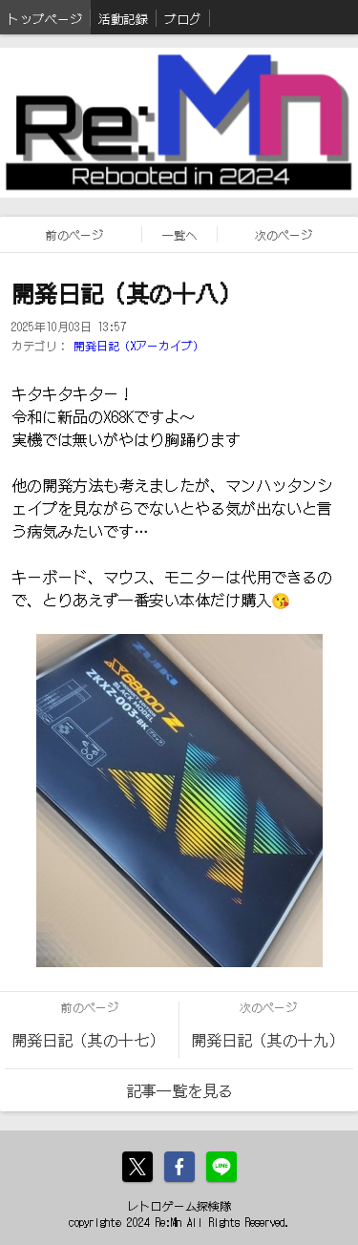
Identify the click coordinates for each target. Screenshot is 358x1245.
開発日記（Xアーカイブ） (139, 345)
